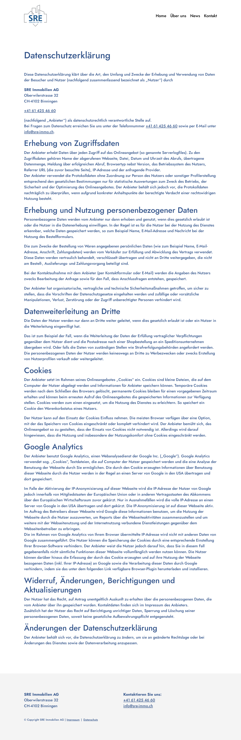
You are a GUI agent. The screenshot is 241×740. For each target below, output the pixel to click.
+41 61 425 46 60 (40, 110)
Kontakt (210, 16)
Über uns (178, 16)
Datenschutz (90, 720)
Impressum (73, 720)
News (195, 16)
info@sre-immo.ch (39, 132)
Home (161, 16)
